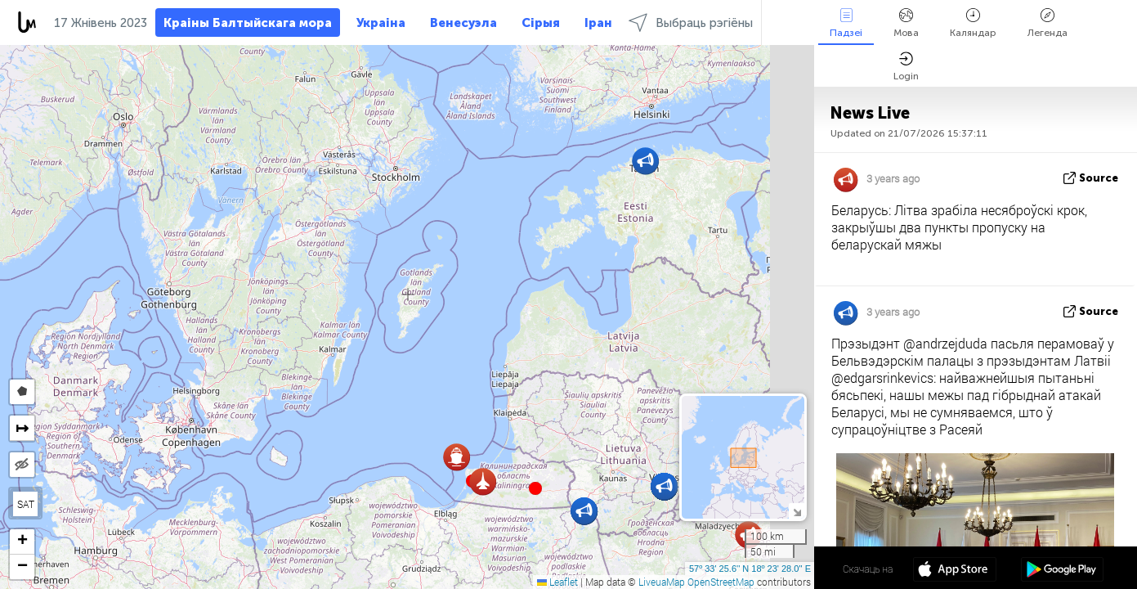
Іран (598, 23)
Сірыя (540, 23)
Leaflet (557, 581)
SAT (25, 503)
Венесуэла (463, 23)
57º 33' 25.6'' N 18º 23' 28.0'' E (750, 568)
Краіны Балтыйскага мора (247, 23)
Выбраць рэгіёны (691, 22)
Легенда (1047, 23)
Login (906, 67)
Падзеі (846, 23)
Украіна (380, 23)
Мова (906, 23)
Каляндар (973, 23)
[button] (535, 488)
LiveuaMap (661, 581)
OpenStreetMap (720, 581)
